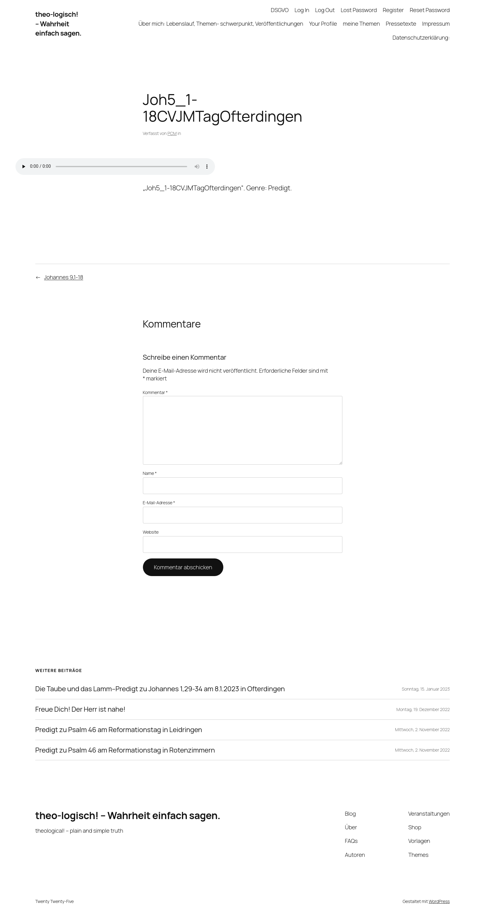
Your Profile (323, 23)
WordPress (439, 901)
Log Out (325, 10)
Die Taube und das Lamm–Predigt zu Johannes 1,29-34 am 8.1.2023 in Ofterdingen (160, 689)
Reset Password (430, 10)
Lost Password (359, 10)
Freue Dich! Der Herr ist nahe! (80, 709)
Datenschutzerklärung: (421, 37)
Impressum (436, 23)
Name (150, 473)
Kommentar (155, 392)
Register (393, 10)
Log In (301, 10)
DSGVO (280, 10)
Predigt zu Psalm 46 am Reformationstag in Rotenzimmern (125, 750)
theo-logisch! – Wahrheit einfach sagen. (58, 24)
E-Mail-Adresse (159, 503)
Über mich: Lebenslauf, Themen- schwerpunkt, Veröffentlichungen (221, 23)
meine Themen (361, 23)
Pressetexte (401, 23)
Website (151, 532)
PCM (172, 133)
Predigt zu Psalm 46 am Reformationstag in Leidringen (118, 730)
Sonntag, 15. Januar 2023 (426, 689)
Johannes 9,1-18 (63, 277)
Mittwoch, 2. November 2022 (422, 729)
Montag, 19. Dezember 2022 (423, 709)
